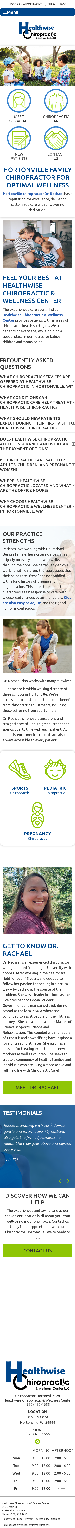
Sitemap (55, 1519)
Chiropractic (19, 775)
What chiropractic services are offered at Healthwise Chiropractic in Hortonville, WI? (36, 381)
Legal (20, 1519)
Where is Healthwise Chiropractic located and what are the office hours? (35, 485)
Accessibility (42, 1519)
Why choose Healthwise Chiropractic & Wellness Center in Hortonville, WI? (35, 506)
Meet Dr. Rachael (19, 106)
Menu (10, 12)
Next (68, 1181)
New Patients (19, 143)
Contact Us (56, 143)
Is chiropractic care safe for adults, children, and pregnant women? (35, 465)
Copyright (9, 1519)
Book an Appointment (26, 4)
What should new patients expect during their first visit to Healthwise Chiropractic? (37, 423)
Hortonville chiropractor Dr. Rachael (33, 194)
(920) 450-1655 (56, 4)
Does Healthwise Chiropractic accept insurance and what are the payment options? (35, 444)
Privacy (29, 1519)
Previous (60, 1181)
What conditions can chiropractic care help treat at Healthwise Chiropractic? (36, 402)
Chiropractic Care (56, 106)
